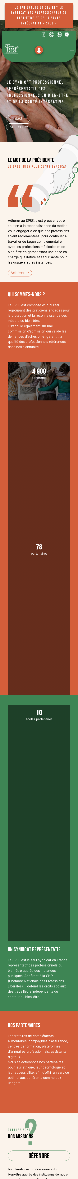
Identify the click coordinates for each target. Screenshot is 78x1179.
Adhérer (17, 127)
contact (16, 118)
